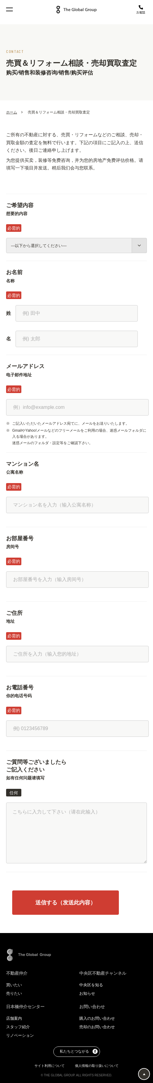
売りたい (14, 993)
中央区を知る (91, 985)
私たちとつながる (79, 1051)
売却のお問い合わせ (97, 1027)
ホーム (11, 113)
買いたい (14, 985)
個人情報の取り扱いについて (97, 1065)
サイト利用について (50, 1065)
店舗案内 (14, 1018)
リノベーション (20, 1035)
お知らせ (87, 993)
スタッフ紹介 (18, 1027)
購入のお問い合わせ (97, 1018)
